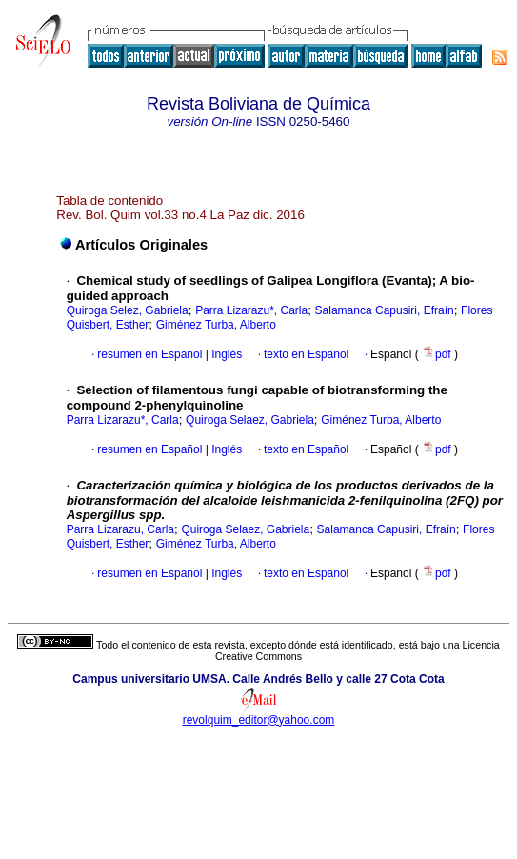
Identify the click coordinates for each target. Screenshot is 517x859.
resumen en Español (149, 354)
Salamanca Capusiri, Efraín (384, 310)
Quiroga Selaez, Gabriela (250, 420)
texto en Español (306, 354)
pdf (438, 354)
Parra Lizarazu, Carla (120, 529)
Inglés (225, 354)
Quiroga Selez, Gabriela (128, 310)
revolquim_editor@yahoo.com (259, 720)
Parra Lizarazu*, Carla (251, 310)
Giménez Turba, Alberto (216, 324)
